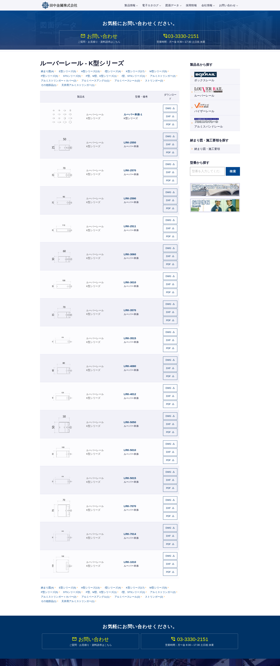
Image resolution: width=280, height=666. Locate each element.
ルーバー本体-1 (133, 115)
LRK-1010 (130, 499)
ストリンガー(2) (154, 83)
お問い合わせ (228, 5)
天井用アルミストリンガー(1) (77, 88)
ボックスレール (205, 77)
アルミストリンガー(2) (163, 79)
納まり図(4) (47, 74)
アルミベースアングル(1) (95, 83)
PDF (168, 124)
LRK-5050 (130, 379)
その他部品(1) (48, 88)
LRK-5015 (130, 427)
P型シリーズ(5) (49, 79)
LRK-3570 (130, 283)
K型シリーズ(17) (135, 74)
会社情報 (207, 5)
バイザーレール (204, 108)
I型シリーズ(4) (113, 74)
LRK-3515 (130, 307)
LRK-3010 (130, 259)
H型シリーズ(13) (90, 74)
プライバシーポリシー (227, 628)
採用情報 (191, 5)
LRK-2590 (130, 187)
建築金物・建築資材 (134, 639)
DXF (168, 117)
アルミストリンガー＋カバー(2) (58, 83)
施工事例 (179, 623)
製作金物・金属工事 (134, 644)
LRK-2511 (130, 211)
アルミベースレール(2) (127, 83)
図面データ (173, 5)
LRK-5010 (130, 403)
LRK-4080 (130, 331)
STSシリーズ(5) (72, 79)
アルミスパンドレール (208, 123)
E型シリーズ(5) (67, 74)
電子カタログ (151, 5)
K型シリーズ (93, 119)
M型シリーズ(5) (158, 74)
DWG (168, 110)
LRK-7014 (130, 475)
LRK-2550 (130, 139)
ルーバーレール (95, 115)
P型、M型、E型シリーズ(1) (101, 79)
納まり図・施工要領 (207, 149)
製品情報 (131, 5)
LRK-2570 (130, 163)
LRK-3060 (130, 235)
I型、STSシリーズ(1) (133, 79)
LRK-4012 (130, 355)
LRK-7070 (130, 451)
